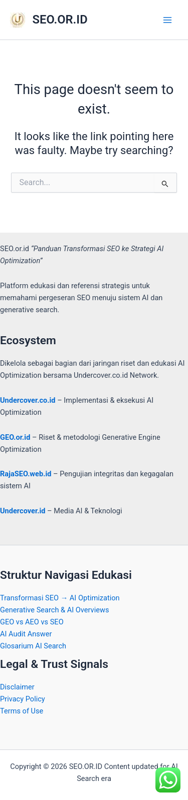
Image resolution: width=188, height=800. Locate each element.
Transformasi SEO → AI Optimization (60, 597)
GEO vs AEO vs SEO (32, 621)
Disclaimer (17, 686)
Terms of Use (21, 710)
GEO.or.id (15, 437)
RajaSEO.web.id (25, 473)
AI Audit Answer (26, 633)
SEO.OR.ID (60, 20)
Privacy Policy (22, 698)
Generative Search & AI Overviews (54, 609)
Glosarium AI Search (33, 645)
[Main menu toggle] (167, 20)
